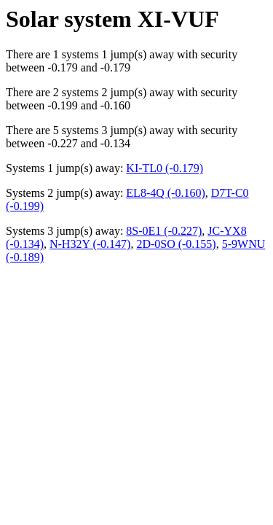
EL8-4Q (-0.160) (165, 193)
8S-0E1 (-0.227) (164, 231)
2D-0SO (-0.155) (175, 244)
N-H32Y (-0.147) (90, 244)
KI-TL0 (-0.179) (164, 168)
